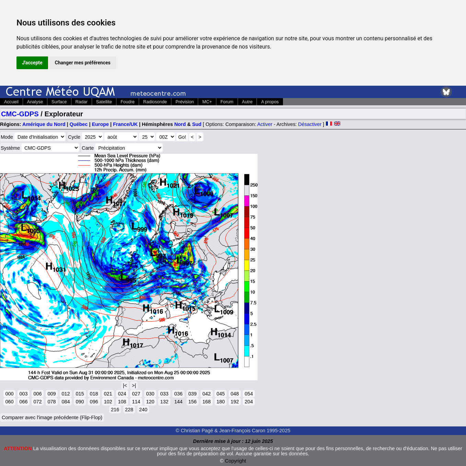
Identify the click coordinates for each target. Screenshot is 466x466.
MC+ (207, 101)
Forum (226, 101)
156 (192, 401)
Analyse (35, 101)
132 (164, 401)
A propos (270, 101)
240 (143, 409)
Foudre (128, 101)
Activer (264, 124)
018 (94, 393)
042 (206, 393)
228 (129, 409)
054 (249, 393)
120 (150, 401)
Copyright (235, 461)
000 (9, 393)
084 (65, 401)
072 (37, 401)
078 (51, 401)
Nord (180, 124)
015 (80, 393)
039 (192, 393)
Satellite (104, 101)
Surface (59, 101)
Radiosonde (155, 101)
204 (249, 401)
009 (51, 393)
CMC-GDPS (20, 114)
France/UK (125, 124)
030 (150, 393)
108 (122, 401)
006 (37, 393)
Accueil (11, 101)
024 (122, 393)
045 (220, 393)
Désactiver (309, 124)
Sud (196, 124)
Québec (79, 124)
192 (234, 401)
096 (94, 401)
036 (178, 393)
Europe (100, 124)
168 (206, 401)
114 (136, 401)
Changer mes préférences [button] (83, 62)
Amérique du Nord (44, 124)
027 (136, 393)
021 (108, 393)
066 (23, 401)
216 (115, 409)
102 (108, 401)
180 (220, 401)
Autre (247, 101)
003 (23, 393)
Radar (82, 101)
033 (164, 393)
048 (234, 393)
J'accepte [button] (32, 62)
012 (65, 393)
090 (80, 401)
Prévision (184, 101)
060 (9, 401)
